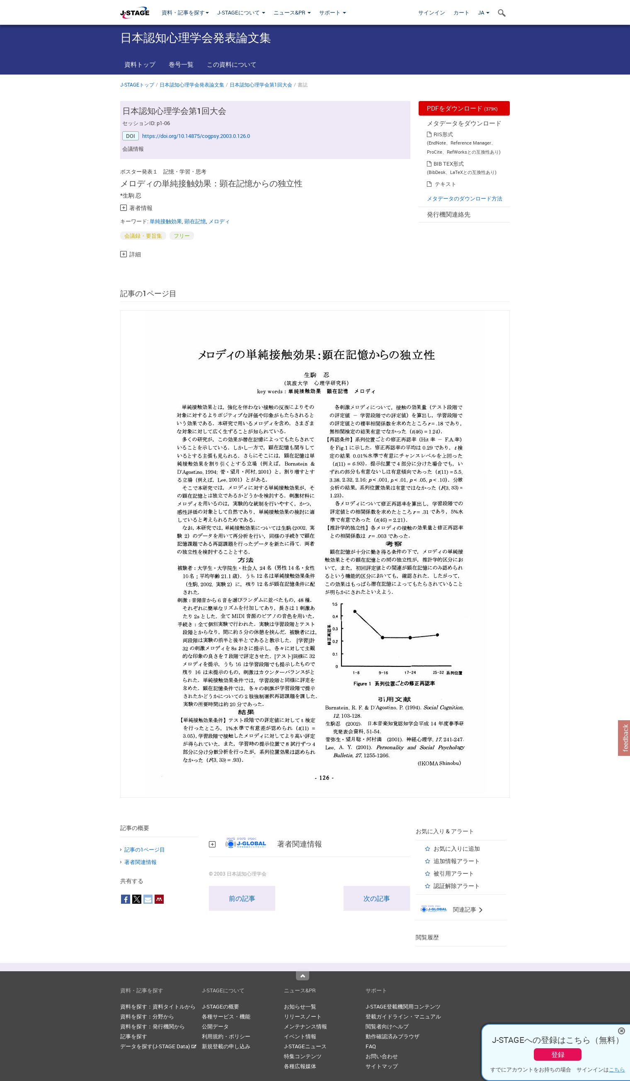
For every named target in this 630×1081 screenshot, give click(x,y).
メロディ (219, 221)
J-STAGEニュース (305, 1046)
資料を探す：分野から (147, 1016)
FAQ (371, 1046)
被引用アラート (454, 873)
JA (483, 12)
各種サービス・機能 (226, 1016)
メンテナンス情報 (305, 1026)
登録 (558, 1054)
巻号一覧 (181, 64)
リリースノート (303, 1016)
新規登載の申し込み (226, 1046)
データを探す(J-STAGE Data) (158, 1046)
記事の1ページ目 (144, 849)
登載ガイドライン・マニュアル (403, 1016)
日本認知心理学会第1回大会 (261, 84)
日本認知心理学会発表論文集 (192, 84)
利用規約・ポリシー (226, 1036)
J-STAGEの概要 (220, 1006)
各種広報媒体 (300, 1066)
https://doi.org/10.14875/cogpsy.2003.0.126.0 (196, 136)
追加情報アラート (457, 861)
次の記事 (376, 898)
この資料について (232, 64)
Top (302, 975)
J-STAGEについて (241, 12)
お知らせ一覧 (300, 1006)
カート (461, 12)
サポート (332, 12)
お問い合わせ (382, 1056)
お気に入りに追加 (457, 848)
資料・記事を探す (185, 12)
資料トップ (139, 64)
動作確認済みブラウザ (392, 1036)
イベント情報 (300, 1036)
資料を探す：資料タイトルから (158, 1006)
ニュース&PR (292, 12)
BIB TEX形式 (449, 163)
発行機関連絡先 (448, 214)
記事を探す (133, 1036)
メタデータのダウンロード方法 (464, 198)
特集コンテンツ (303, 1056)
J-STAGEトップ (137, 84)
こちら (617, 1069)
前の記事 (242, 898)
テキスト (445, 184)
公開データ (215, 1026)
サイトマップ (382, 1066)
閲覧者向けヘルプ (387, 1026)
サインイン (431, 12)
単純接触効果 (166, 221)
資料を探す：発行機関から (152, 1026)
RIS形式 (443, 134)
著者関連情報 (140, 862)
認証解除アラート (457, 886)
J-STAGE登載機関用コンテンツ (403, 1006)
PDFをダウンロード (462, 108)
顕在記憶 (195, 221)
